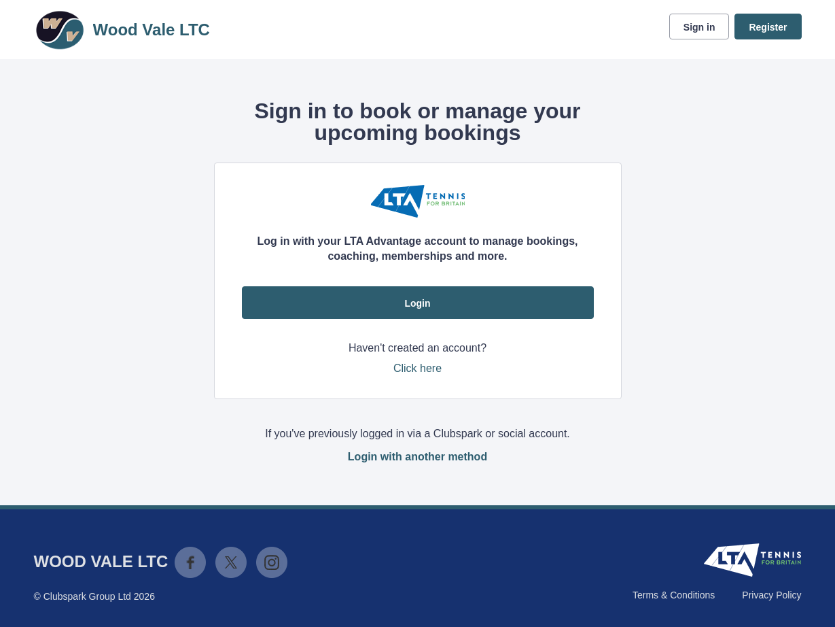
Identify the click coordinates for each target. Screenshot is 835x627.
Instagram (271, 562)
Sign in (699, 27)
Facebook (190, 562)
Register (768, 27)
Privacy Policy (771, 595)
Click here (417, 368)
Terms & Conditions (674, 595)
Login (417, 303)
